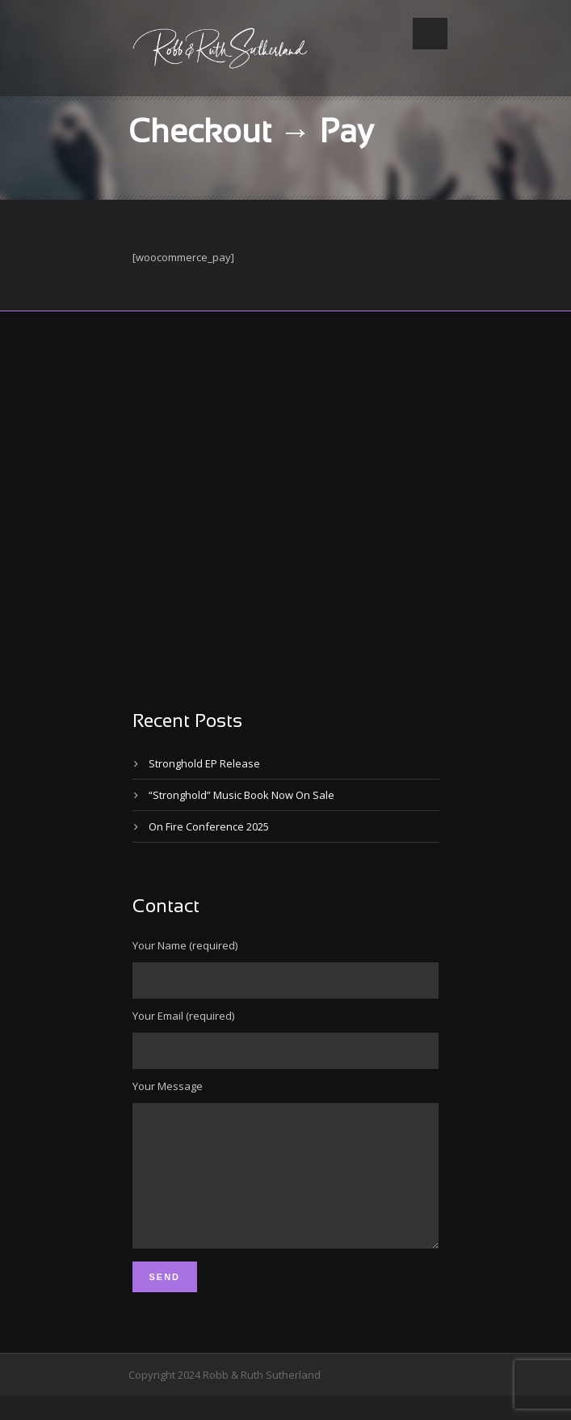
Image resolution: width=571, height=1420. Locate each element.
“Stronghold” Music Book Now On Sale (241, 795)
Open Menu (430, 33)
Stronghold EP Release (204, 763)
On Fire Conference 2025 (209, 826)
